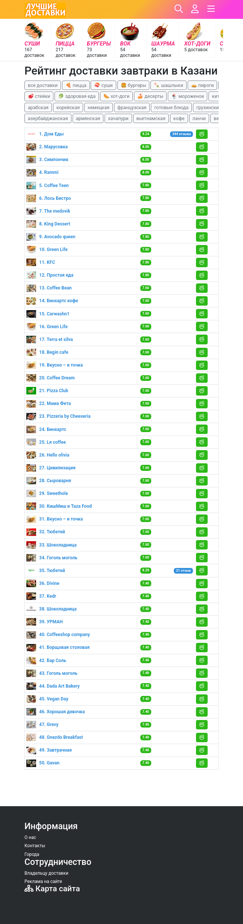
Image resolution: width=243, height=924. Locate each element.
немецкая (98, 107)
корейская (68, 107)
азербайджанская (48, 118)
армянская (88, 118)
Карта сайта (52, 888)
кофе (179, 118)
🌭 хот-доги (116, 96)
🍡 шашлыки (168, 85)
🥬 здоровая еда (77, 96)
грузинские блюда (216, 107)
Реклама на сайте (43, 881)
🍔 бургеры (133, 85)
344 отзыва (181, 134)
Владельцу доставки (46, 873)
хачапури (118, 118)
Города (31, 854)
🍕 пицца (75, 85)
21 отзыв (183, 570)
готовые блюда (171, 107)
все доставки (43, 85)
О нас (30, 837)
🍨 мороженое (187, 96)
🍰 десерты (150, 96)
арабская (38, 107)
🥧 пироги (202, 85)
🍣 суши (103, 85)
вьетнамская (151, 118)
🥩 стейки (39, 96)
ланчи (199, 118)
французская (131, 107)
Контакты (34, 845)
